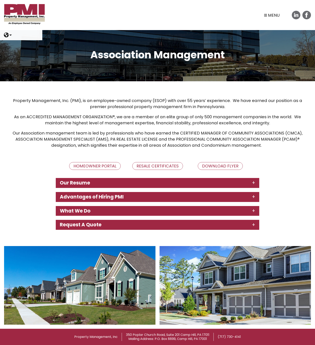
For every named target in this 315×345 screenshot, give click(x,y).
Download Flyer (220, 166)
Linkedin (296, 15)
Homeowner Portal (94, 166)
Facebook (306, 15)
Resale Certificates (158, 166)
